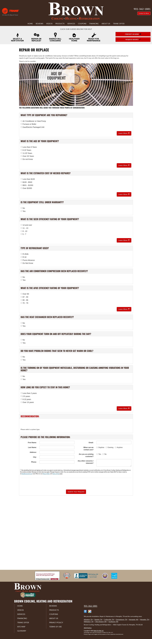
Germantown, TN (121, 619)
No (23, 208)
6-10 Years (26, 150)
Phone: (34, 462)
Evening (109, 447)
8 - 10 (24, 231)
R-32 (23, 257)
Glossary (21, 631)
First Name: (32, 442)
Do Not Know (27, 263)
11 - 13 (24, 228)
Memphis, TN (144, 619)
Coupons (82, 24)
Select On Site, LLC (99, 630)
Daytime (100, 447)
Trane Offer (118, 24)
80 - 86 (24, 300)
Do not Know (27, 159)
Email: (91, 442)
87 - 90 (24, 297)
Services (71, 24)
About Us (106, 24)
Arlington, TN (88, 619)
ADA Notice (88, 628)
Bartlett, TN (98, 619)
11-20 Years (26, 153)
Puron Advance (28, 260)
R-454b (24, 254)
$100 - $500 (26, 182)
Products (59, 24)
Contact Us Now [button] (144, 13)
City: (35, 457)
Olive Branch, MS (101, 621)
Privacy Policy (46, 473)
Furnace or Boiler (28, 124)
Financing (94, 24)
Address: (33, 452)
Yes (23, 211)
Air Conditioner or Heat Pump (33, 121)
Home (30, 24)
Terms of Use (55, 473)
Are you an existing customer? (86, 455)
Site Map (21, 627)
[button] (76, 491)
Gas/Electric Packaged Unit (32, 127)
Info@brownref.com (26, 473)
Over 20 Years (27, 156)
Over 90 (25, 294)
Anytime (119, 447)
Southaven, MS (113, 621)
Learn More (124, 133)
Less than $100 (28, 179)
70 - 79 (24, 303)
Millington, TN (88, 621)
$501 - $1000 (27, 185)
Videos (49, 24)
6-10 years (26, 399)
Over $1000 (26, 188)
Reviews (39, 24)
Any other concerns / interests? (85, 462)
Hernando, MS (133, 619)
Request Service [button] (133, 39)
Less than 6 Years (29, 147)
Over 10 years (27, 402)
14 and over (26, 225)
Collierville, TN (109, 619)
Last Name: (32, 447)
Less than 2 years (29, 393)
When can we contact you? (88, 449)
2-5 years (25, 396)
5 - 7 (23, 234)
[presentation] (83, 483)
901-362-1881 (90, 606)
